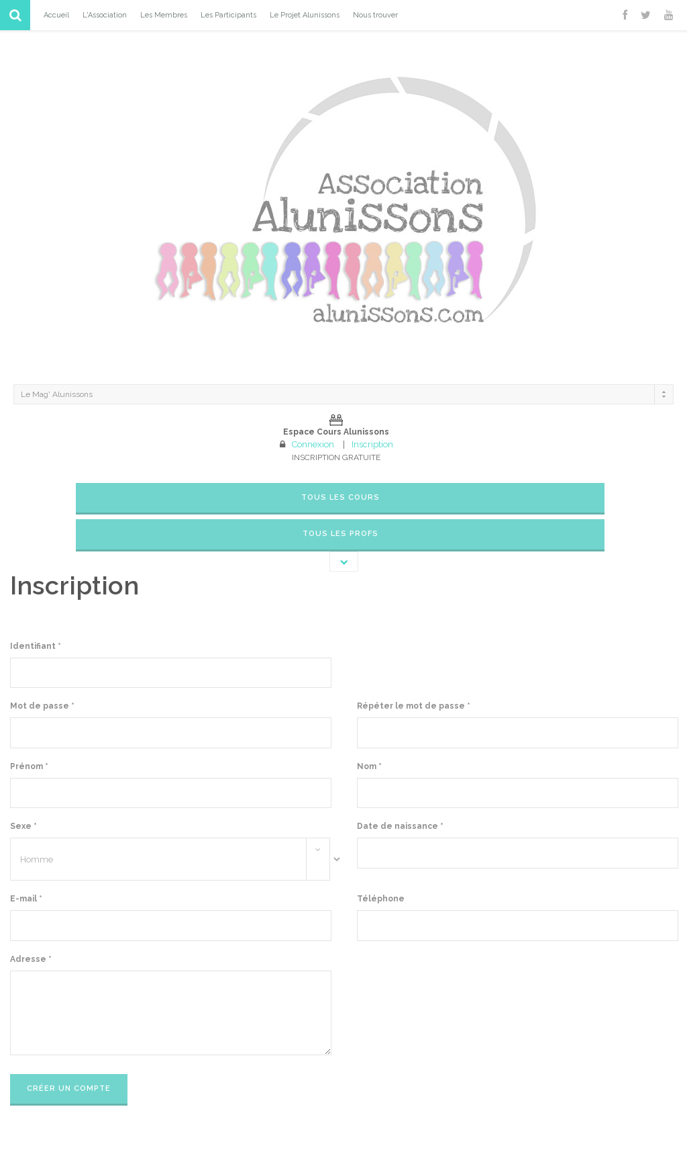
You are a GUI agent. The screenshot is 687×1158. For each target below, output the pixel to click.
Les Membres (163, 15)
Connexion (313, 444)
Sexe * (23, 826)
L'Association (105, 15)
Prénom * (29, 766)
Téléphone (381, 898)
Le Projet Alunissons (304, 15)
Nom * (369, 766)
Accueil (56, 15)
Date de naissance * (400, 826)
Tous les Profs (340, 533)
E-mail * (26, 898)
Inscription (372, 444)
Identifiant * (35, 646)
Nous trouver (375, 15)
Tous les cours (340, 497)
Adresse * (31, 959)
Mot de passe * (42, 706)
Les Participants (228, 15)
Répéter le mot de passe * (413, 706)
